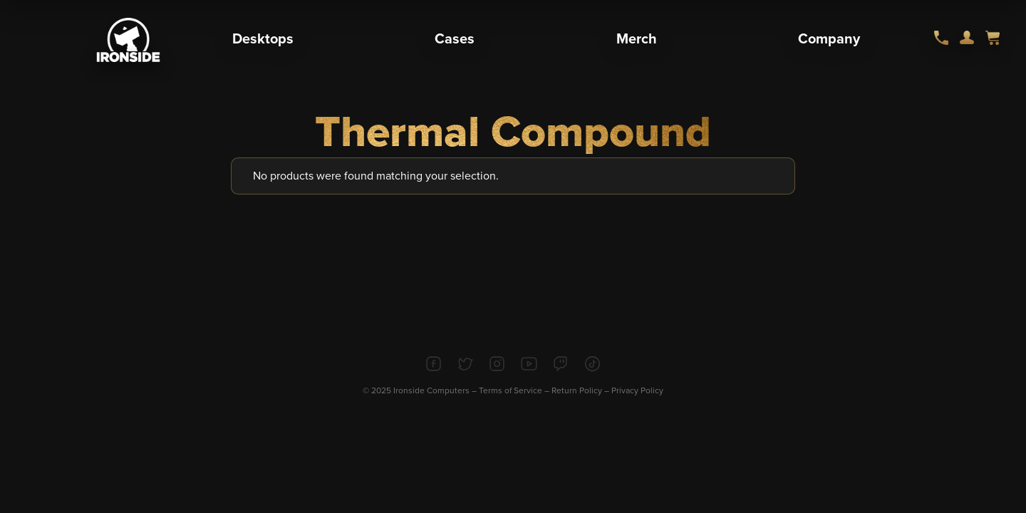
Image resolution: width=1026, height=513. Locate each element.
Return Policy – (581, 390)
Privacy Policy (637, 390)
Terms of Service (510, 390)
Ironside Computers (431, 390)
